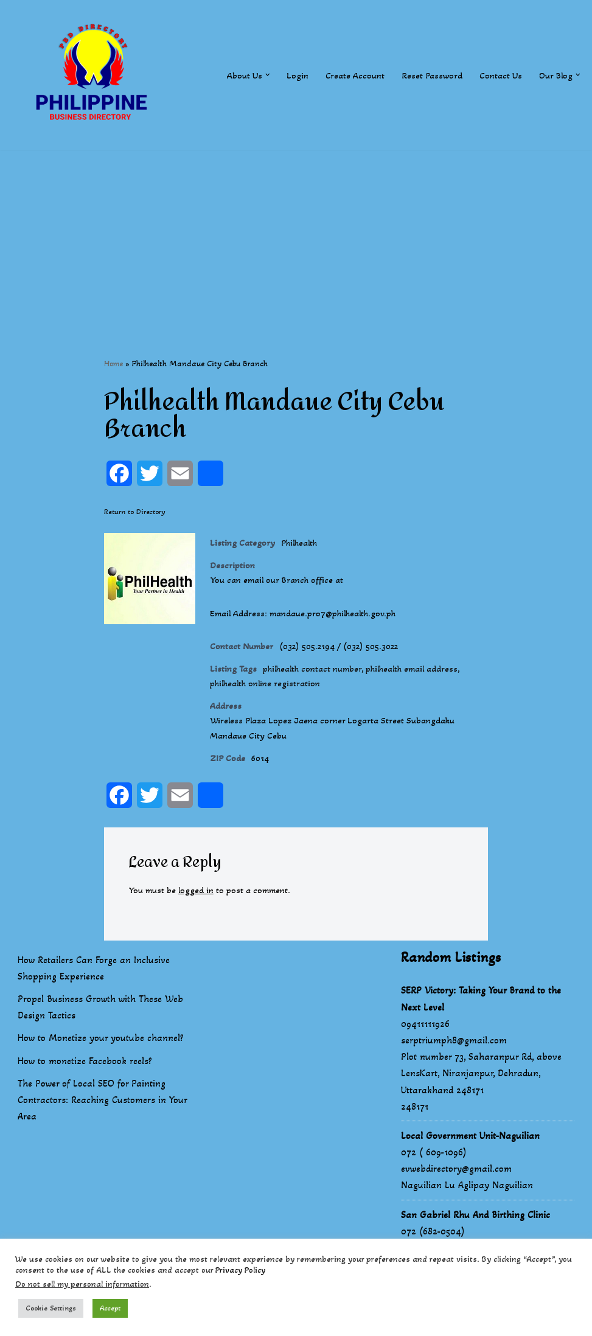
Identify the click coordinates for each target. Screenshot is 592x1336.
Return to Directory (134, 513)
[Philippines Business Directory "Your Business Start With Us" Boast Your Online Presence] (94, 75)
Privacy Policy (240, 1270)
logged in (201, 910)
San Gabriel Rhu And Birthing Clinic (475, 1235)
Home (113, 364)
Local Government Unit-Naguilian (470, 1156)
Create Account (347, 75)
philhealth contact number (320, 678)
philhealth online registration (270, 695)
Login (288, 75)
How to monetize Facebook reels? (85, 1081)
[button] (258, 74)
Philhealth (305, 545)
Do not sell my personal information (82, 1284)
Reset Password (426, 75)
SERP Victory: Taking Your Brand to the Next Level (481, 1019)
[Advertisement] (296, 235)
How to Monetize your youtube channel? (101, 1058)
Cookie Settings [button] (51, 1308)
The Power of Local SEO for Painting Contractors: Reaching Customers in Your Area (102, 1120)
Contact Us (497, 75)
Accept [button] (110, 1308)
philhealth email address (431, 678)
